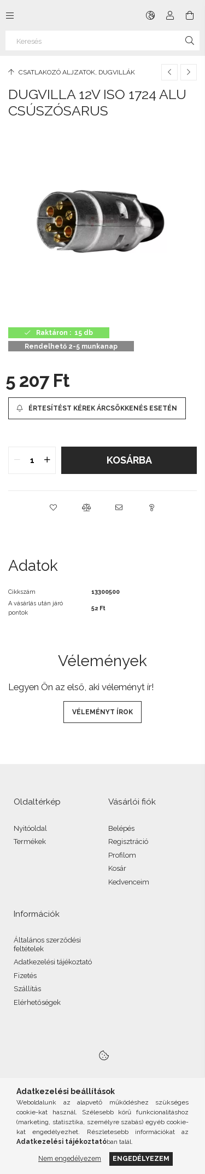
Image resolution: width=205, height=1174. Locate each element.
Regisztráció (128, 841)
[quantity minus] (17, 460)
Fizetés (25, 975)
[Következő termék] (188, 72)
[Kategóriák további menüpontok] (10, 15)
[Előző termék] (169, 72)
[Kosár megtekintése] (190, 15)
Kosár (117, 868)
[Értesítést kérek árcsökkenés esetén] (97, 408)
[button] (54, 507)
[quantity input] (32, 460)
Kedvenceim (128, 882)
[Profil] (170, 15)
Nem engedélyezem (69, 1158)
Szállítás (27, 989)
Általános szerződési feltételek (47, 944)
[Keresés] (102, 40)
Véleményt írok (102, 712)
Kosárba (129, 460)
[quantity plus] (47, 460)
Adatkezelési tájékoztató (53, 962)
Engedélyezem (141, 1158)
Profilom (122, 855)
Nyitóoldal (30, 828)
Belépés (121, 828)
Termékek (30, 841)
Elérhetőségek (37, 1002)
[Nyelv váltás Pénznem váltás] (150, 15)
